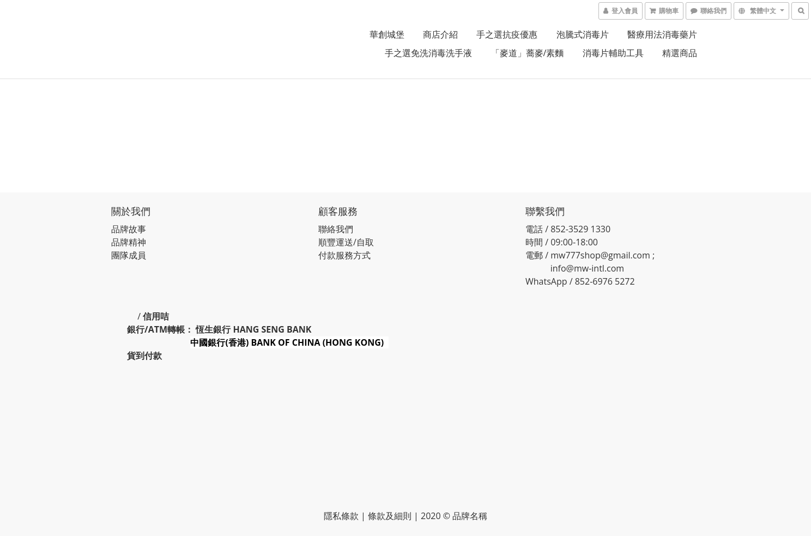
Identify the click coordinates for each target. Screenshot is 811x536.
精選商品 (679, 53)
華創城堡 (387, 34)
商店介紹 (440, 34)
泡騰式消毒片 (582, 34)
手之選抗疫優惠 (506, 34)
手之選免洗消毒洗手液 (428, 53)
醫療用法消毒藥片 (662, 34)
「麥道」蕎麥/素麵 (527, 53)
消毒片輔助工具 (613, 53)
